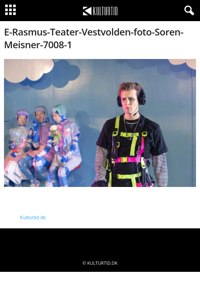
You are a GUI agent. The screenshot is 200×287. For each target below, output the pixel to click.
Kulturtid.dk (33, 217)
